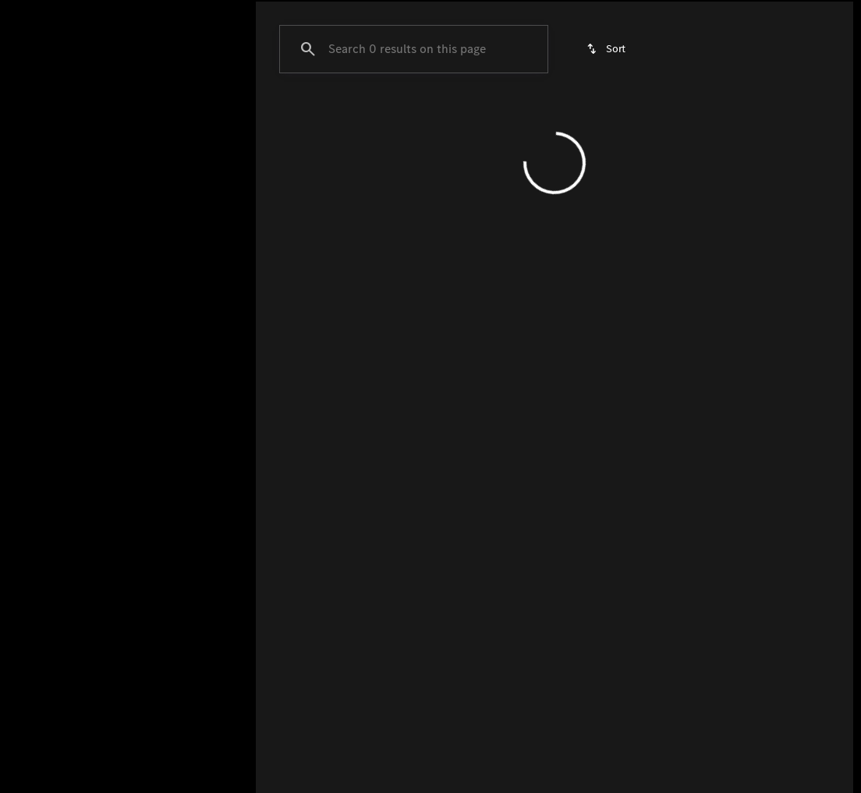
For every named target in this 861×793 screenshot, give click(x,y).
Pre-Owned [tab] (199, 116)
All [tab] (124, 116)
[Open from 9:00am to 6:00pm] (668, 12)
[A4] (81, 192)
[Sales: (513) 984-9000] (533, 12)
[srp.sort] (607, 195)
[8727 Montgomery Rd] (794, 12)
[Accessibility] (41, 12)
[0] (50, 372)
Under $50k (635, 116)
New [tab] (48, 116)
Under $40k (738, 116)
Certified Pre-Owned (508, 116)
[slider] (36, 292)
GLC (282, 116)
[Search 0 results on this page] (413, 196)
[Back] (200, 161)
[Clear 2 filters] (346, 344)
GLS (402, 116)
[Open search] (673, 51)
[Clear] (186, 478)
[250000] (187, 372)
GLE (342, 116)
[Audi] (35, 192)
